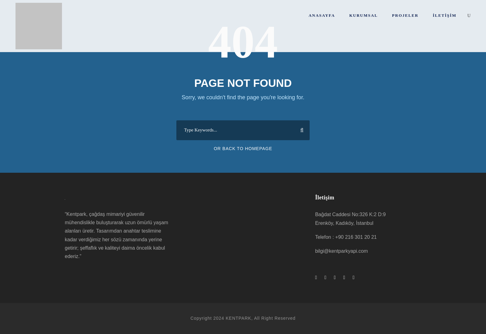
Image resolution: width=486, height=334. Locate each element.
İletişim (445, 15)
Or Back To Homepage (243, 148)
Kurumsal (363, 15)
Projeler (405, 15)
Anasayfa (322, 15)
